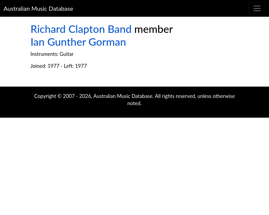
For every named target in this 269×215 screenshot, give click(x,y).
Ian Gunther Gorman (78, 41)
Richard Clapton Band (81, 28)
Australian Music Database (38, 8)
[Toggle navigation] (257, 8)
